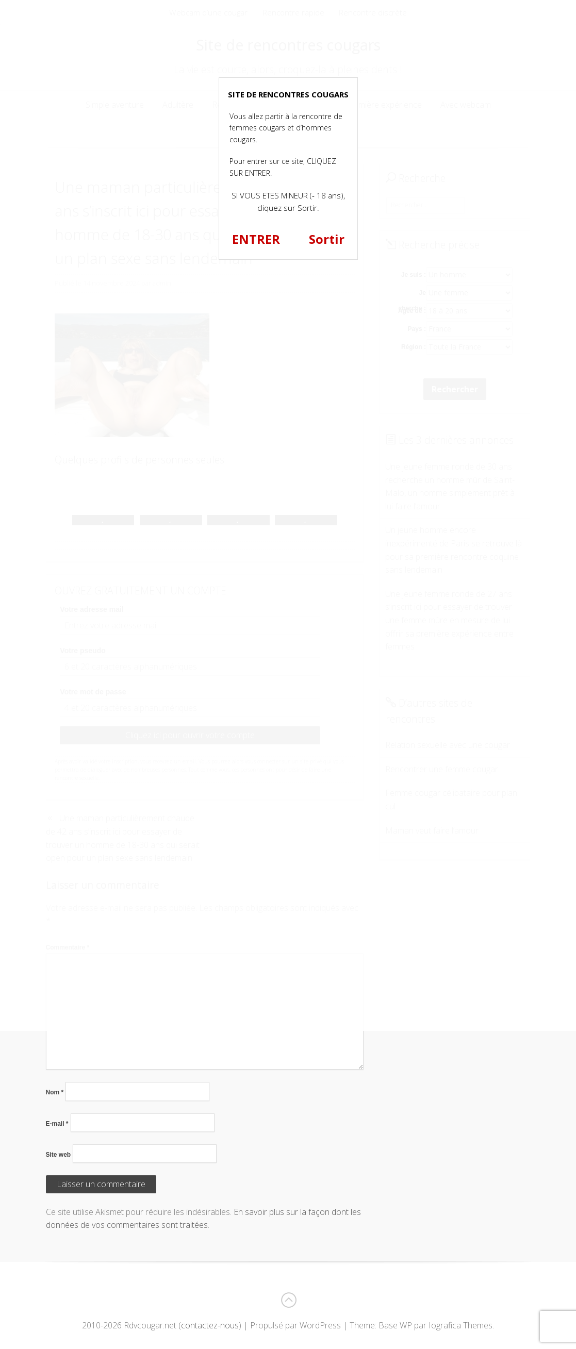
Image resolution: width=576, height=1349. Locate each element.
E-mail (57, 1123)
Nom (55, 1092)
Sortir (326, 238)
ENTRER (256, 238)
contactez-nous (210, 1325)
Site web (58, 1154)
